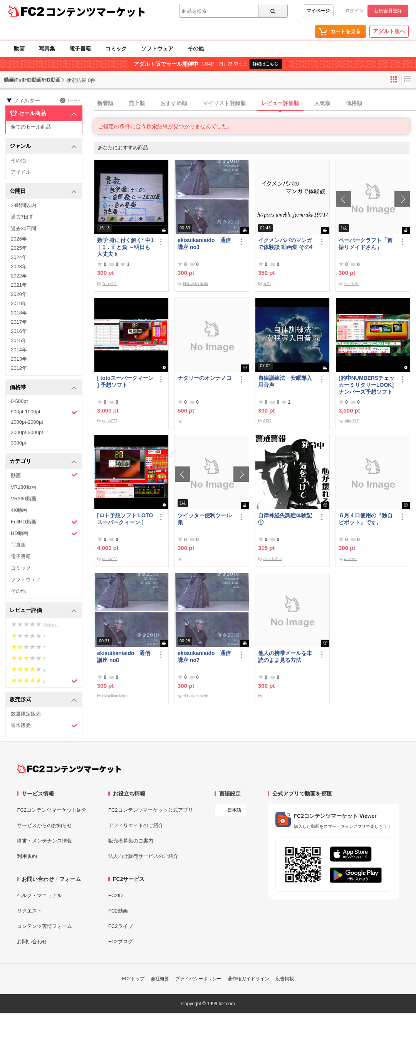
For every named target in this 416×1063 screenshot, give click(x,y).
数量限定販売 (26, 714)
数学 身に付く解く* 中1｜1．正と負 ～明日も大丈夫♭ (125, 247)
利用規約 (27, 856)
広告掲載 (284, 978)
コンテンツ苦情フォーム (44, 926)
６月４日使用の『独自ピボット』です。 (366, 518)
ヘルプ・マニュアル (39, 895)
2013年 (19, 359)
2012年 (19, 368)
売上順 (137, 103)
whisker (350, 559)
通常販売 (44, 725)
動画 (19, 48)
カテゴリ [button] (43, 461)
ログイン (354, 10)
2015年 (19, 340)
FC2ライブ (120, 926)
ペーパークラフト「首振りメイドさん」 (366, 243)
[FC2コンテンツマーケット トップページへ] (69, 768)
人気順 (322, 103)
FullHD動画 (44, 522)
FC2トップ (133, 978)
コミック (116, 48)
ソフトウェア (157, 48)
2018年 (19, 313)
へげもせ (351, 283)
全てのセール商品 (31, 127)
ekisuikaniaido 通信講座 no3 (204, 243)
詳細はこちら (265, 64)
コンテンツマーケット (96, 11)
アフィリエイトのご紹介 (135, 825)
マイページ (318, 10)
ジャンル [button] (43, 146)
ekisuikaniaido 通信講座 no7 (204, 656)
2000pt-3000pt (27, 432)
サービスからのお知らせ (44, 825)
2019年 (19, 303)
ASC (267, 421)
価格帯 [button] (43, 387)
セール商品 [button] (43, 113)
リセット (70, 100)
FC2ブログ (120, 941)
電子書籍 (80, 48)
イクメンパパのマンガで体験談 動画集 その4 (285, 243)
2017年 (19, 322)
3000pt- (19, 443)
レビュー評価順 (280, 103)
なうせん (109, 283)
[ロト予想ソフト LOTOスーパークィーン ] (125, 518)
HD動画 (44, 533)
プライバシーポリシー (198, 978)
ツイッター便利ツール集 (204, 518)
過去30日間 (23, 228)
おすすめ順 (173, 103)
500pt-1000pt (44, 412)
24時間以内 (23, 205)
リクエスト (29, 911)
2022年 (19, 276)
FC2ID (115, 895)
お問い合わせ (32, 941)
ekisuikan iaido (195, 283)
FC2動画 (118, 911)
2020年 (19, 294)
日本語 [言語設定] (234, 810)
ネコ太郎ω (272, 559)
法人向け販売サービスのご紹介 (143, 856)
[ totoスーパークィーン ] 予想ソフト (125, 381)
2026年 (19, 239)
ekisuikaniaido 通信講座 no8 (123, 656)
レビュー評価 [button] (43, 610)
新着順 (105, 103)
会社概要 (160, 978)
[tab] (255, 103)
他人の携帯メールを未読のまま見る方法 (285, 656)
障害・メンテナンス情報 (44, 841)
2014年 (19, 350)
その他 (196, 48)
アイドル (21, 172)
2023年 (19, 266)
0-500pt (19, 401)
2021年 (19, 285)
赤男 (267, 283)
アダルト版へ (389, 31)
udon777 (109, 421)
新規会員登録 (388, 10)
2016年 (19, 331)
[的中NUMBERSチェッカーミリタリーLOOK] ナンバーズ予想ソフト (367, 385)
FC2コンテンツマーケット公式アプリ (150, 810)
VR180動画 (23, 487)
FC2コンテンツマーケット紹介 (52, 810)
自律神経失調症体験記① (285, 518)
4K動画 (19, 510)
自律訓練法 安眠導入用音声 (285, 381)
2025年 (19, 248)
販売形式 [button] (43, 700)
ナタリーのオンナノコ (204, 378)
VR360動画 (23, 498)
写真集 (47, 48)
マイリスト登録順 (224, 103)
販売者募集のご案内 (130, 841)
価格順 (354, 103)
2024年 (19, 257)
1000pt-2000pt (27, 422)
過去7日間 (22, 217)
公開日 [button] (43, 191)
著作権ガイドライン (248, 978)
